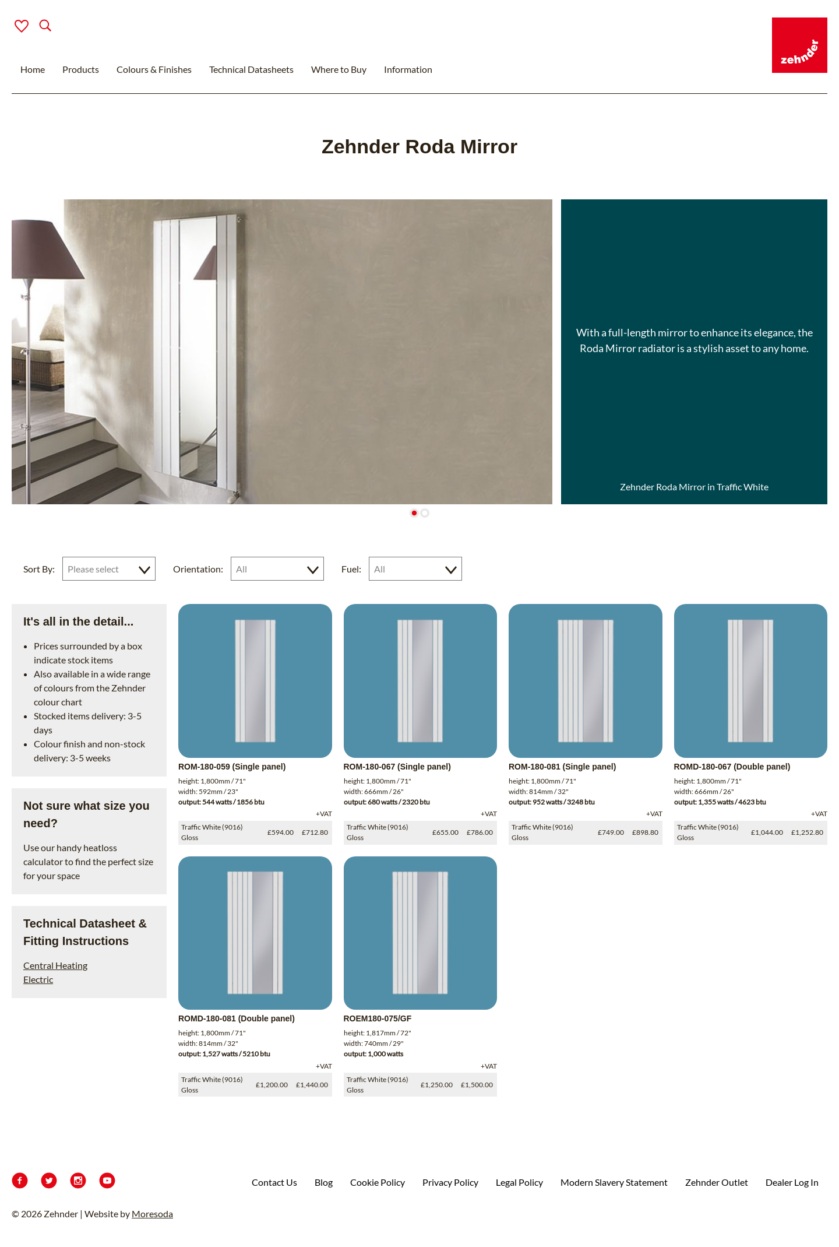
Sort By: (39, 568)
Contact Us (274, 1182)
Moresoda (152, 1213)
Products (80, 69)
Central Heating (55, 965)
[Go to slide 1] (414, 513)
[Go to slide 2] (424, 513)
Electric (38, 979)
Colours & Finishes (154, 69)
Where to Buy (338, 69)
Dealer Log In (792, 1182)
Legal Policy (519, 1182)
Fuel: (351, 568)
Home (32, 69)
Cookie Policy (377, 1182)
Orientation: (198, 568)
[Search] (35, 26)
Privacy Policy (450, 1182)
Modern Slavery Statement (614, 1182)
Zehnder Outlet (716, 1182)
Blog (324, 1182)
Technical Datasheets (251, 69)
